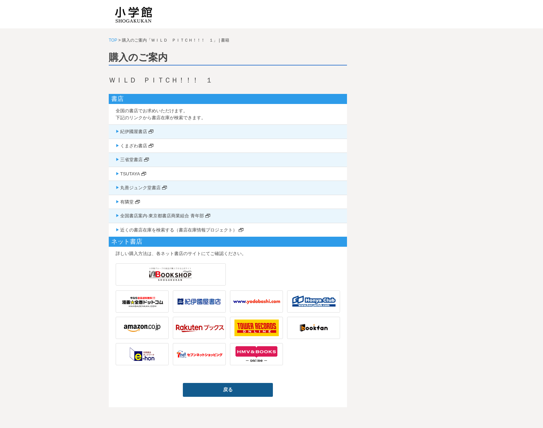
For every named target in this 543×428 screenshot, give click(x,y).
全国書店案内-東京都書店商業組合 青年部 (162, 215)
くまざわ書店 (133, 145)
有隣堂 (127, 201)
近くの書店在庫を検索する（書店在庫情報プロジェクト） (178, 230)
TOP (113, 40)
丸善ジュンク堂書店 (140, 187)
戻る (228, 389)
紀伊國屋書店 (133, 131)
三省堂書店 (131, 159)
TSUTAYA (130, 173)
